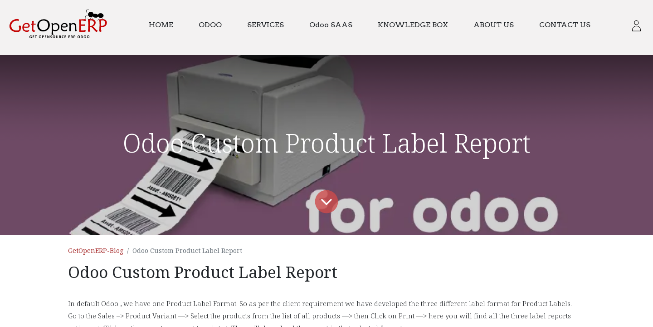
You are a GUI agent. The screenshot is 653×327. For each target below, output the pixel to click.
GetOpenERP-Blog (95, 250)
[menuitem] (165, 25)
